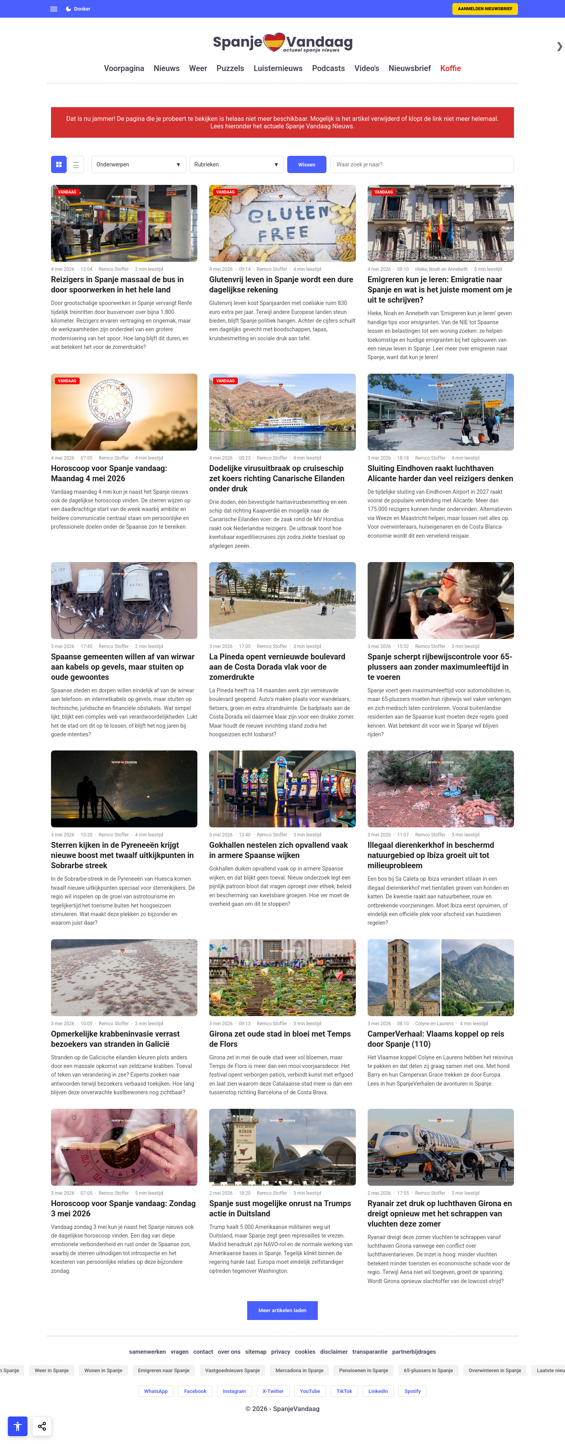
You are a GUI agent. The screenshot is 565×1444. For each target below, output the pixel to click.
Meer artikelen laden (283, 1310)
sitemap (255, 1351)
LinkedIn (378, 1391)
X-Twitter (272, 1391)
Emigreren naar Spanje (164, 1370)
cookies (305, 1351)
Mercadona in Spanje (299, 1370)
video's (366, 68)
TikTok (344, 1391)
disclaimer (334, 1351)
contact (203, 1351)
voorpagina (124, 68)
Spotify (413, 1391)
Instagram (234, 1391)
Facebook (195, 1391)
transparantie (369, 1351)
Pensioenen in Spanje (363, 1370)
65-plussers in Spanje (428, 1370)
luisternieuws (278, 68)
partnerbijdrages (414, 1351)
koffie (450, 68)
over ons (229, 1351)
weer (198, 68)
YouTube (310, 1391)
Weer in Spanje (51, 1370)
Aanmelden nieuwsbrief (485, 8)
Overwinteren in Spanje (495, 1370)
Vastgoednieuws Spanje (232, 1370)
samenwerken (147, 1351)
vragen (180, 1351)
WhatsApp (156, 1391)
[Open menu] (53, 9)
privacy (280, 1351)
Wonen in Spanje (103, 1370)
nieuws (167, 68)
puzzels (230, 68)
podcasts (328, 68)
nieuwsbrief (410, 68)
